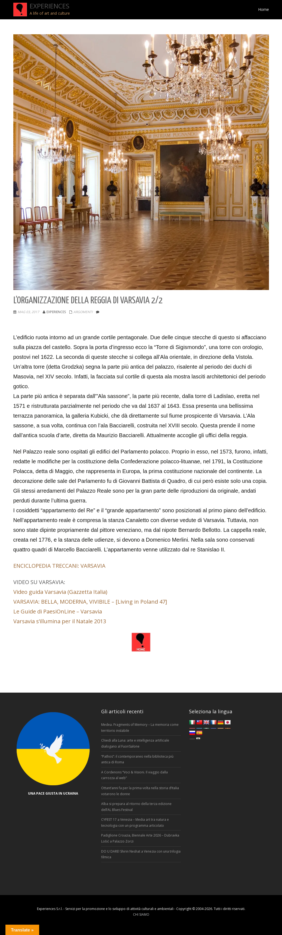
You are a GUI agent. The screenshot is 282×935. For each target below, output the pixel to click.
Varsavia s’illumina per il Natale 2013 (59, 621)
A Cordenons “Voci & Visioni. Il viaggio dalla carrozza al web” (134, 775)
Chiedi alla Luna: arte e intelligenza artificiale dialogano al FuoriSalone (135, 743)
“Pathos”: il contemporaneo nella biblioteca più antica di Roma (137, 759)
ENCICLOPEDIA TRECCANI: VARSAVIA (59, 565)
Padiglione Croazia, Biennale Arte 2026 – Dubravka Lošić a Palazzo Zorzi (140, 838)
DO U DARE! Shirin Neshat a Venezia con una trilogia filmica (141, 854)
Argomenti (82, 312)
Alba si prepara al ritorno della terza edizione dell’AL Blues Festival (136, 806)
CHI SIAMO (141, 914)
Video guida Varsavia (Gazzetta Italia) (60, 591)
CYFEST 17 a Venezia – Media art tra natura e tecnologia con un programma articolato (135, 822)
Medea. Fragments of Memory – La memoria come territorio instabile (140, 727)
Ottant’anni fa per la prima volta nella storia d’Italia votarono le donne (140, 791)
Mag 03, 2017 (28, 312)
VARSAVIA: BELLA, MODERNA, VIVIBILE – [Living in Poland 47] (90, 601)
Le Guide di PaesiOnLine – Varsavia (57, 611)
